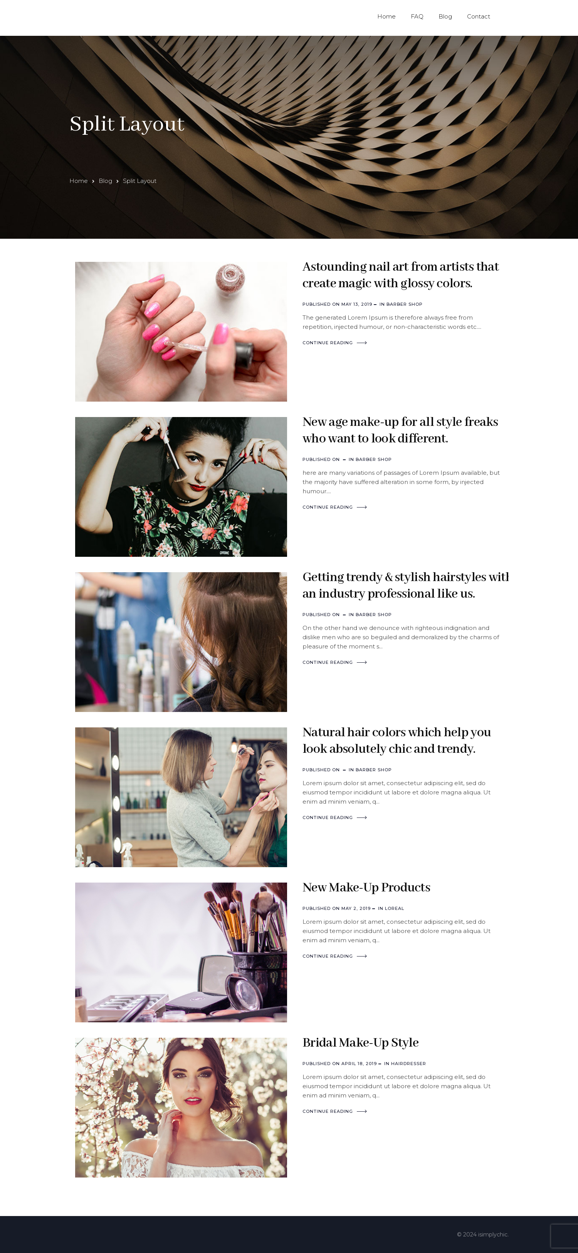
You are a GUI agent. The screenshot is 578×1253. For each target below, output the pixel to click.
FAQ (417, 16)
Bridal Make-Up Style (360, 1043)
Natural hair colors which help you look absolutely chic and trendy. (396, 741)
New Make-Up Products (366, 888)
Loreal (394, 908)
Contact (478, 16)
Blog (445, 16)
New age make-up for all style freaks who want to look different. (400, 430)
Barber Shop (404, 304)
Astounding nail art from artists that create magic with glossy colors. (400, 275)
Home (386, 16)
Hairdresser (408, 1063)
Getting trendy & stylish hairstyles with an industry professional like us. (407, 586)
